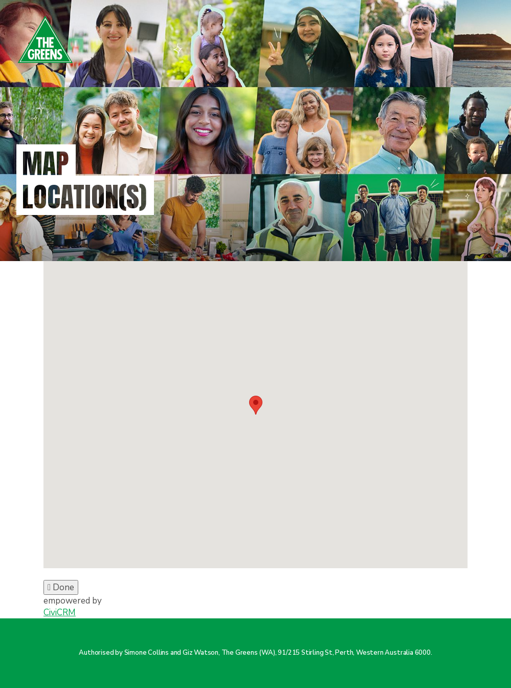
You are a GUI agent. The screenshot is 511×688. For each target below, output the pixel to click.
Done (61, 587)
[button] (255, 405)
